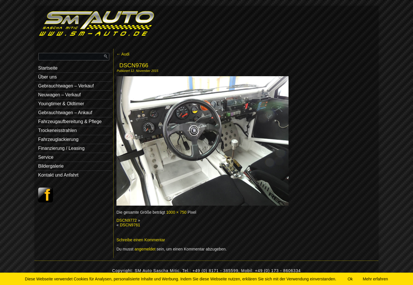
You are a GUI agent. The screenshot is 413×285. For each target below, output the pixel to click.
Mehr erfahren (375, 279)
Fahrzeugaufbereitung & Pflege (70, 121)
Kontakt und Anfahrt (58, 175)
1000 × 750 (176, 212)
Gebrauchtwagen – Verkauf (66, 85)
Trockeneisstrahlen (57, 130)
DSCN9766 (133, 65)
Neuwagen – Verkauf (59, 94)
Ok (350, 279)
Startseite (48, 68)
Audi (122, 54)
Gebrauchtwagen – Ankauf (65, 112)
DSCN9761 (130, 225)
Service (45, 157)
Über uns (47, 76)
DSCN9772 (126, 220)
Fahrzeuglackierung (58, 139)
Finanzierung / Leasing (61, 148)
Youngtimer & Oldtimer (61, 103)
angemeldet (145, 249)
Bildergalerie (51, 166)
